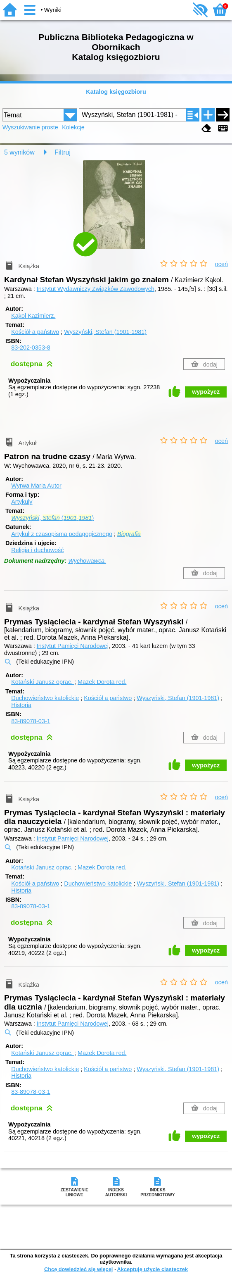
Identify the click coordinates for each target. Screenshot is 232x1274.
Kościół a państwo (35, 332)
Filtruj (62, 152)
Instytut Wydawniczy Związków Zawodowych (95, 289)
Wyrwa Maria (36, 485)
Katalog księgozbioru (116, 91)
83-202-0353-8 (30, 347)
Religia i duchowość (37, 550)
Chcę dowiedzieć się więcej (78, 1269)
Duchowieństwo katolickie (45, 698)
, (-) (52, 517)
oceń (221, 264)
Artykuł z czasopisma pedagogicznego (61, 534)
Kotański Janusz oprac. (42, 682)
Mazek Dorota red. (102, 682)
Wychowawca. (87, 560)
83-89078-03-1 (30, 721)
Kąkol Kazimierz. (33, 315)
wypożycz (206, 391)
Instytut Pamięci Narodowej (73, 646)
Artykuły (21, 501)
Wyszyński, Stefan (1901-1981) (105, 332)
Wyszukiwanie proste (30, 127)
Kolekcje (73, 127)
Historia (21, 705)
